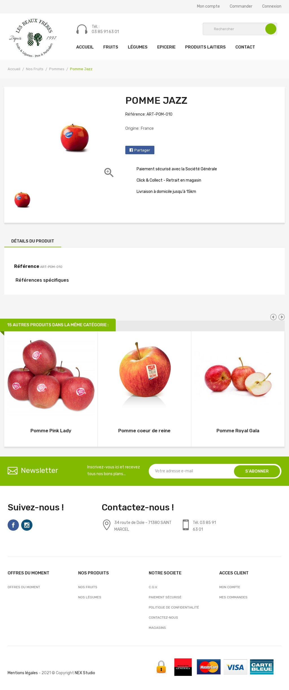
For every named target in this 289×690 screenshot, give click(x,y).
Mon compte (208, 6)
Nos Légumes (89, 597)
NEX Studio (85, 673)
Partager (142, 150)
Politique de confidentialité (174, 607)
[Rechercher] (240, 29)
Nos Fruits (87, 587)
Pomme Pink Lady (50, 430)
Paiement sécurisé (165, 597)
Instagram (26, 525)
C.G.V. (153, 587)
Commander (241, 6)
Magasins (157, 628)
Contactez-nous (163, 618)
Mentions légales (23, 673)
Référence (26, 266)
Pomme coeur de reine (144, 430)
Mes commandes (233, 597)
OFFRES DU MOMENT (24, 587)
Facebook (13, 525)
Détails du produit (32, 241)
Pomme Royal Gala (237, 430)
